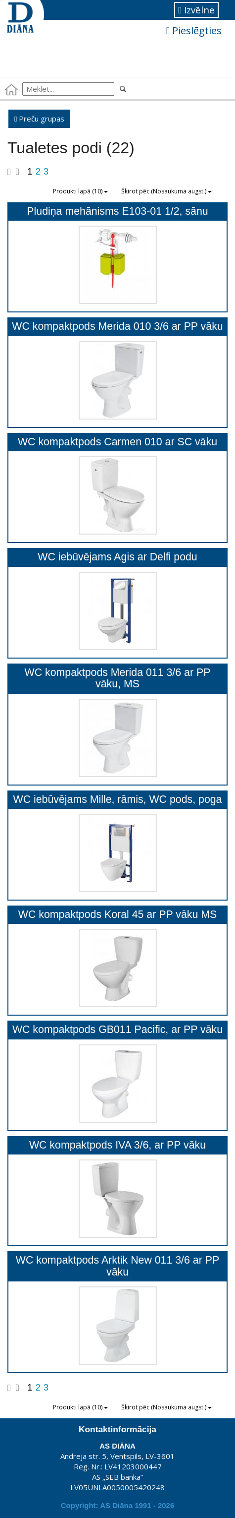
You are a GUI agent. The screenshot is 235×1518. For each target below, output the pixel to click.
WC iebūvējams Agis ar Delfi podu (117, 557)
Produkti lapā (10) (80, 191)
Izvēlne (196, 9)
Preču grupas (39, 118)
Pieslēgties (194, 30)
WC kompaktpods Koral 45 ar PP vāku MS (117, 914)
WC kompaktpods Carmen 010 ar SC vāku (117, 442)
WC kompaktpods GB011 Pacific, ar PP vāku (117, 1029)
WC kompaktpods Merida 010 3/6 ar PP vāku (117, 326)
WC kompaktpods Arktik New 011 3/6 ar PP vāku (117, 1265)
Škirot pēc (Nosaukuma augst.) (166, 191)
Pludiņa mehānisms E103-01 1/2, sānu (117, 211)
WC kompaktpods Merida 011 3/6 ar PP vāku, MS (118, 678)
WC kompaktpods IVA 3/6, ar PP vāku (117, 1145)
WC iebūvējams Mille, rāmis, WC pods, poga (117, 799)
